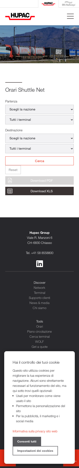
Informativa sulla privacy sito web (35, 431)
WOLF (39, 341)
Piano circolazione (39, 331)
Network (39, 287)
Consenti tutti (26, 441)
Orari (39, 326)
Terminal (39, 293)
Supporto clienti (39, 298)
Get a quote (40, 346)
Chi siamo (39, 308)
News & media (39, 303)
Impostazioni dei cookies (35, 450)
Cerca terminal (39, 336)
